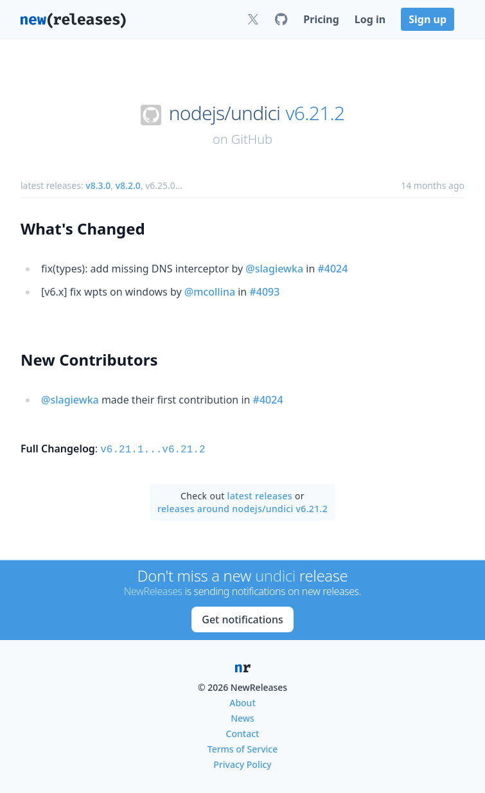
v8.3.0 (97, 185)
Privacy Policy (242, 763)
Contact (243, 732)
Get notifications (242, 618)
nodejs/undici (225, 113)
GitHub (251, 139)
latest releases (259, 494)
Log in (370, 19)
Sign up (427, 19)
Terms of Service (242, 748)
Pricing (321, 19)
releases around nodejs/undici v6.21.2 (242, 507)
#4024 (332, 269)
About (242, 701)
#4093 (264, 292)
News (242, 717)
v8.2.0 (128, 185)
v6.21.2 (314, 113)
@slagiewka (274, 269)
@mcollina (209, 292)
